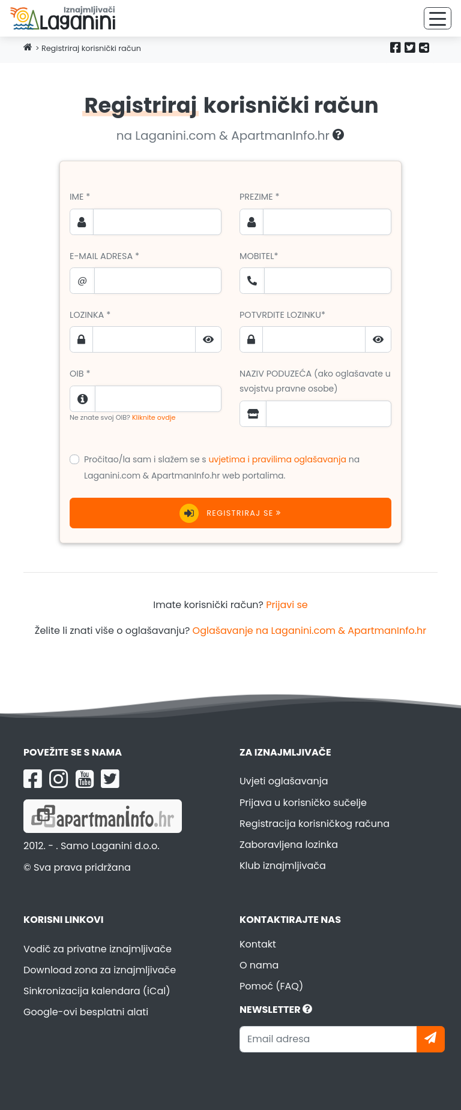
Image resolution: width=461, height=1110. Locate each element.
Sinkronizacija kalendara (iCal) (96, 991)
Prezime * (259, 197)
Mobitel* (259, 256)
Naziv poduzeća (315, 381)
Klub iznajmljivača (283, 866)
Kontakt (258, 944)
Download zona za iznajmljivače (99, 970)
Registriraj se (230, 513)
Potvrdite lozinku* (282, 315)
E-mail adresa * (104, 256)
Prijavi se (286, 605)
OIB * (80, 374)
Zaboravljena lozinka (289, 845)
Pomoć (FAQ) (271, 986)
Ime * (80, 197)
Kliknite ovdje (154, 417)
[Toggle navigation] (437, 18)
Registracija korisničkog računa (315, 824)
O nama (259, 965)
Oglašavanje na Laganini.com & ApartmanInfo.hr (310, 630)
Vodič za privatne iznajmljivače (97, 949)
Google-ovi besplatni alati (85, 1012)
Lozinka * (90, 315)
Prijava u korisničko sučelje (303, 803)
